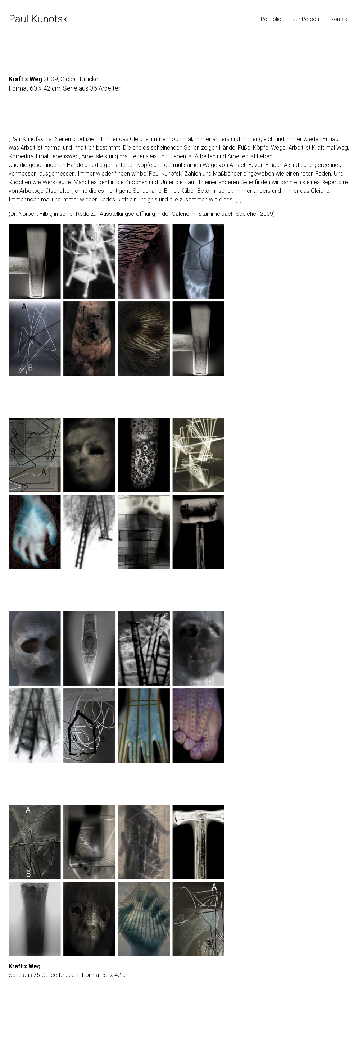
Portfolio (271, 19)
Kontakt (340, 19)
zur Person (306, 19)
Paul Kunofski (39, 19)
